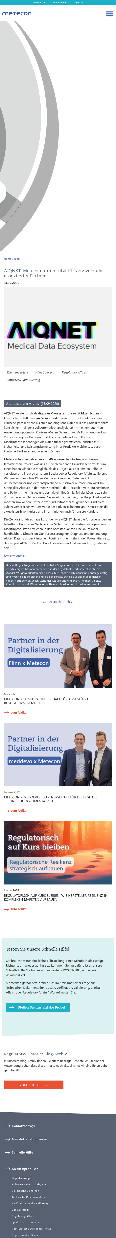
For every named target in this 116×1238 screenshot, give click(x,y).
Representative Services (26, 1235)
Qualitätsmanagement (25, 1222)
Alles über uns (45, 372)
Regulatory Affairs (74, 372)
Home (7, 259)
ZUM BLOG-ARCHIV (33, 1085)
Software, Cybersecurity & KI (29, 1184)
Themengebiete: (18, 372)
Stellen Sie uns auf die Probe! (41, 1007)
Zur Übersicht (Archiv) (58, 601)
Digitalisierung (21, 1178)
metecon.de (39, 2)
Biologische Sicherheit (25, 1190)
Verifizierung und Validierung (30, 1203)
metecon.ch (59, 2)
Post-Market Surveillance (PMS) (31, 1228)
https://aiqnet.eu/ (16, 556)
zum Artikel (19, 712)
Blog (17, 259)
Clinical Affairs (21, 1209)
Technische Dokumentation (28, 1197)
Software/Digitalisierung (23, 380)
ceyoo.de (78, 2)
